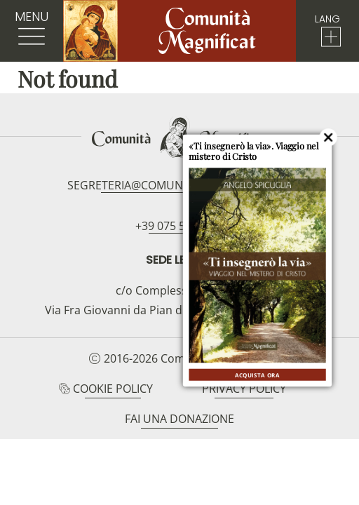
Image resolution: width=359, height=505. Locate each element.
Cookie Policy (113, 388)
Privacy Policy (244, 388)
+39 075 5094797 (179, 226)
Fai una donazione (179, 418)
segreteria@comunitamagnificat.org (179, 185)
